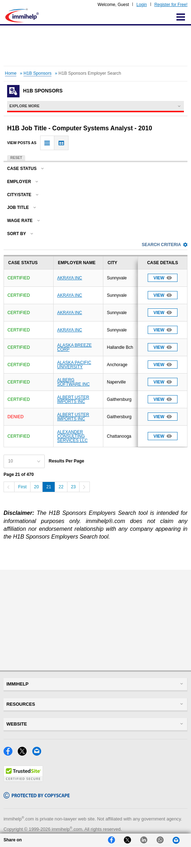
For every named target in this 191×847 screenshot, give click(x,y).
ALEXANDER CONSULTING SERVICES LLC (72, 436)
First (22, 486)
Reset (16, 158)
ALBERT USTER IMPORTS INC (73, 399)
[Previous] (9, 487)
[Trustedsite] (23, 780)
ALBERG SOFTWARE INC (73, 382)
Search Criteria (164, 244)
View (162, 277)
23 (73, 486)
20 (36, 486)
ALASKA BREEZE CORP (74, 347)
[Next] (84, 487)
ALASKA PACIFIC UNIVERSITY (74, 364)
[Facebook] (11, 753)
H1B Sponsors (37, 73)
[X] (25, 753)
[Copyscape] (37, 796)
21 (48, 486)
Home (11, 73)
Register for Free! (170, 4)
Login (141, 4)
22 (61, 486)
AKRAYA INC (69, 277)
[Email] (38, 753)
